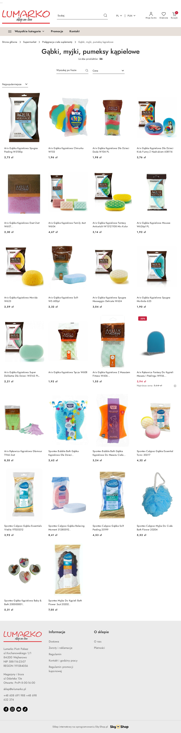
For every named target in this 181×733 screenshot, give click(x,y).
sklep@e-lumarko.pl (15, 689)
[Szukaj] (87, 71)
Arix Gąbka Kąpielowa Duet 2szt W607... (21, 224)
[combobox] (109, 71)
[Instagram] (12, 709)
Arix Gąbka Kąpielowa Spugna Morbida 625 (153, 299)
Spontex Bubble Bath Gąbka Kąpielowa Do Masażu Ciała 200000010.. (108, 453)
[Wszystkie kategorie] (25, 31)
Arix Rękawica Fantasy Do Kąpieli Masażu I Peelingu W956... (155, 374)
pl (119, 15)
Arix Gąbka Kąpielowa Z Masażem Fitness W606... (111, 374)
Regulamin (55, 654)
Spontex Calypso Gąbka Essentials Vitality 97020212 (23, 527)
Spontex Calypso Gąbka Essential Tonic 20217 (155, 453)
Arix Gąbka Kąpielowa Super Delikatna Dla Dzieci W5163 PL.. (22, 374)
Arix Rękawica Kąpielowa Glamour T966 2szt (23, 453)
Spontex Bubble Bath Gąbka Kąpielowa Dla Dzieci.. (63, 453)
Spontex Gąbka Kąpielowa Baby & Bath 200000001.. (22, 602)
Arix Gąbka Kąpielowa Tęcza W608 (67, 372)
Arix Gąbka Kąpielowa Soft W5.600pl (63, 299)
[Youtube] (18, 709)
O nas (97, 642)
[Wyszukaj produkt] (82, 15)
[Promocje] (57, 31)
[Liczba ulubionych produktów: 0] (164, 15)
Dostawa (54, 642)
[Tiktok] (25, 709)
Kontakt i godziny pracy (63, 661)
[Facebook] (6, 709)
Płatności (99, 648)
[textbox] (104, 71)
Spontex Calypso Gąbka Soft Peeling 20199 (108, 527)
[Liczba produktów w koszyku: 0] (174, 15)
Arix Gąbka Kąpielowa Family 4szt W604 (67, 224)
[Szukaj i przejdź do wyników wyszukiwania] (105, 15)
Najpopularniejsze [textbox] (11, 84)
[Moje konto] (151, 15)
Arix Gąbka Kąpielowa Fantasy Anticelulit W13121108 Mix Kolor (110, 224)
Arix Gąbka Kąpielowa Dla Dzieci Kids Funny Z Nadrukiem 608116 (155, 150)
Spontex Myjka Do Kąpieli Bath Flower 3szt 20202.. (65, 602)
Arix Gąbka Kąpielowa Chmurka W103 (65, 150)
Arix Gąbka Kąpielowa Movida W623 (21, 299)
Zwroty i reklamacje (60, 648)
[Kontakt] (74, 31)
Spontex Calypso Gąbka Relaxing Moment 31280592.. (66, 527)
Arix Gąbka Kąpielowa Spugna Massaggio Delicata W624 (109, 299)
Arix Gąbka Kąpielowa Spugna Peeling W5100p (21, 150)
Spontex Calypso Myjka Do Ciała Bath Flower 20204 (155, 527)
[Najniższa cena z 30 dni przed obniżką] (175, 386)
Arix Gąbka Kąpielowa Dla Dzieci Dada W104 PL (111, 150)
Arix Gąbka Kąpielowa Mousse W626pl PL (153, 224)
